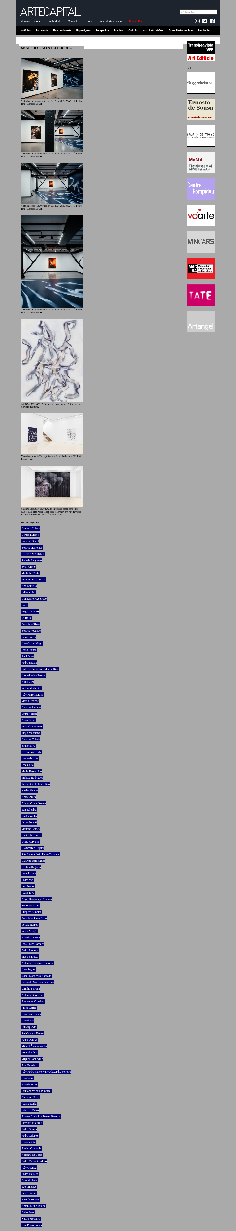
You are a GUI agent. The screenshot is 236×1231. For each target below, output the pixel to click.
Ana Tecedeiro (30, 1065)
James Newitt (29, 822)
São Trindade (29, 1186)
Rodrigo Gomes (30, 905)
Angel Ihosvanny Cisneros (37, 899)
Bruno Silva (28, 745)
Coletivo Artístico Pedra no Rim (40, 669)
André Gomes (29, 1084)
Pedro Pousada (30, 1174)
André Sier (28, 1020)
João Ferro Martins (32, 694)
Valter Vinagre (30, 931)
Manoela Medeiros (32, 726)
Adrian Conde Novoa (34, 803)
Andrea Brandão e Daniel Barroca (41, 1116)
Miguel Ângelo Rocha (34, 1046)
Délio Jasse (28, 1212)
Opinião (133, 30)
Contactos (74, 21)
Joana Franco (29, 649)
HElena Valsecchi (32, 752)
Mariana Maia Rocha (33, 579)
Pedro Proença (30, 950)
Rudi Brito (28, 656)
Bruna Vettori (29, 713)
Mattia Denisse (30, 701)
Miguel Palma (30, 1052)
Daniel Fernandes (31, 835)
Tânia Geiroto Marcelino (36, 784)
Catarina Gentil (30, 541)
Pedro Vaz (27, 880)
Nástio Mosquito (31, 1218)
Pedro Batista (29, 662)
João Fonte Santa (31, 1014)
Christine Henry (31, 1097)
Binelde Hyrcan (30, 1199)
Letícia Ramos (30, 924)
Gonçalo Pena (29, 1180)
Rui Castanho (29, 816)
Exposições (83, 30)
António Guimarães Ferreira (37, 963)
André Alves (29, 796)
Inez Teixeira (29, 1193)
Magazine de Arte (31, 21)
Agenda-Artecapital (111, 21)
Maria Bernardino (32, 771)
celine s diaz (28, 592)
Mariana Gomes (31, 828)
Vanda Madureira (31, 688)
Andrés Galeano (31, 937)
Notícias (26, 30)
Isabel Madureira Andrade (36, 975)
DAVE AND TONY (33, 554)
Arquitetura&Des (153, 30)
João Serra (27, 1078)
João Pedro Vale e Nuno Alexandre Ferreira (46, 1071)
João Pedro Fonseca (33, 944)
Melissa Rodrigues (32, 777)
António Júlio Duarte (33, 1206)
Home (89, 21)
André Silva (28, 720)
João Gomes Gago (32, 643)
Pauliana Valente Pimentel (36, 1091)
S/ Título (26, 618)
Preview (119, 30)
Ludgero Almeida (31, 912)
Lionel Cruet (29, 873)
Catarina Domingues (33, 860)
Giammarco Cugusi (33, 848)
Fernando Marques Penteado (38, 982)
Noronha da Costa (32, 1154)
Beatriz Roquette (31, 630)
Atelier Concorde (31, 1148)
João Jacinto (28, 1142)
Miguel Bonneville (32, 1059)
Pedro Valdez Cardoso (34, 1161)
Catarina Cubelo (31, 739)
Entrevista (42, 30)
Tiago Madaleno (31, 733)
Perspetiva (102, 30)
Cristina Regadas (31, 867)
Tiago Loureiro (30, 611)
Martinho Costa (30, 573)
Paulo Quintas (30, 1039)
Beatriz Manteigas (32, 547)
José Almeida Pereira (33, 675)
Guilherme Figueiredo (34, 598)
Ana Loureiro (29, 586)
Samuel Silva (29, 809)
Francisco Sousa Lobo (34, 918)
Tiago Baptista (30, 956)
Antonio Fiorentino (32, 995)
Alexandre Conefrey (33, 1001)
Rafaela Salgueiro (32, 560)
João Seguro (28, 969)
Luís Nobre (28, 886)
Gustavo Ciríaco (31, 528)
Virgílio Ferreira (31, 988)
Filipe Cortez (29, 1007)
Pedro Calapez (30, 1135)
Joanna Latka (29, 1103)
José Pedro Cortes (32, 1225)
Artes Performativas (181, 30)
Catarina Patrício (31, 707)
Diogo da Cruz (30, 758)
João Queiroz (29, 1167)
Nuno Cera (28, 681)
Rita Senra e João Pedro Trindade (40, 854)
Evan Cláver (29, 566)
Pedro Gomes (29, 1129)
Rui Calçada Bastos (33, 1033)
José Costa (28, 765)
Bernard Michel (30, 534)
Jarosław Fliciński (32, 1122)
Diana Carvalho (30, 841)
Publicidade (54, 21)
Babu (24, 605)
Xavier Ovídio (30, 790)
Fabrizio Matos (30, 1110)
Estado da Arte (62, 30)
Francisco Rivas (31, 624)
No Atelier (204, 30)
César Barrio (29, 637)
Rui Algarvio (29, 1027)
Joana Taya (28, 892)
